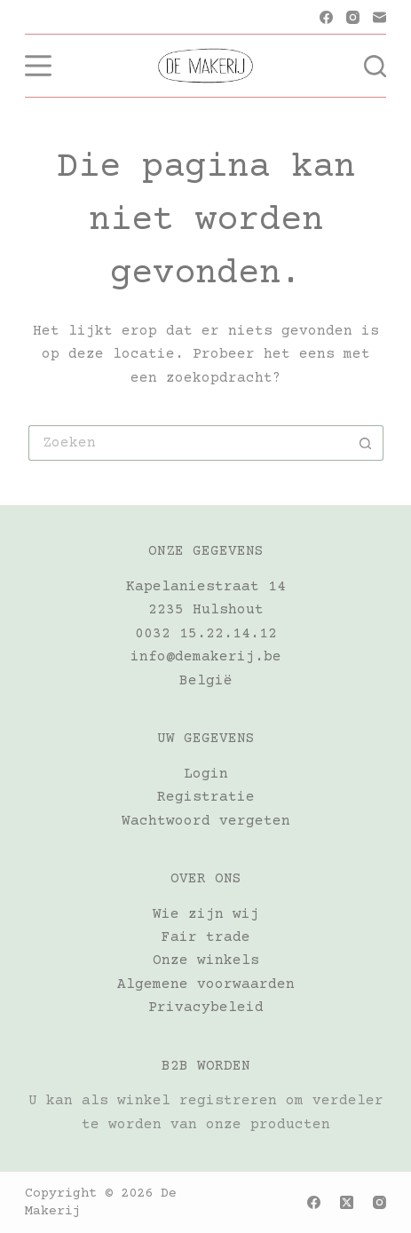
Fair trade (206, 937)
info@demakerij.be (205, 657)
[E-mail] (379, 17)
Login (206, 774)
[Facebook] (326, 17)
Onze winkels (206, 960)
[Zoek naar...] (188, 443)
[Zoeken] (375, 66)
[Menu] (38, 65)
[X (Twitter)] (346, 1202)
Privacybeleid (206, 1008)
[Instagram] (353, 17)
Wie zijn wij (206, 914)
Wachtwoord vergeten (206, 821)
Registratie (206, 797)
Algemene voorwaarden (206, 984)
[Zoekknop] (365, 443)
